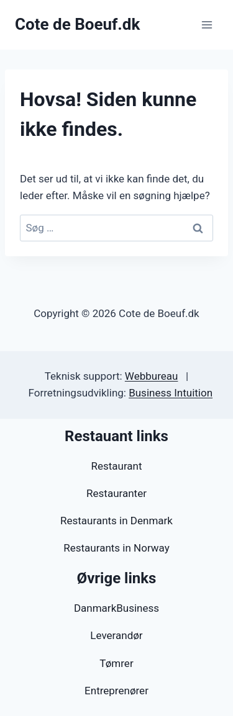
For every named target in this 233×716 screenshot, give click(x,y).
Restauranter (116, 493)
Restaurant (116, 466)
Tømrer (116, 663)
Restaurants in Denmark (116, 520)
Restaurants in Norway (116, 548)
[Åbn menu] (206, 24)
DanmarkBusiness (116, 608)
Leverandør (116, 635)
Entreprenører (116, 690)
